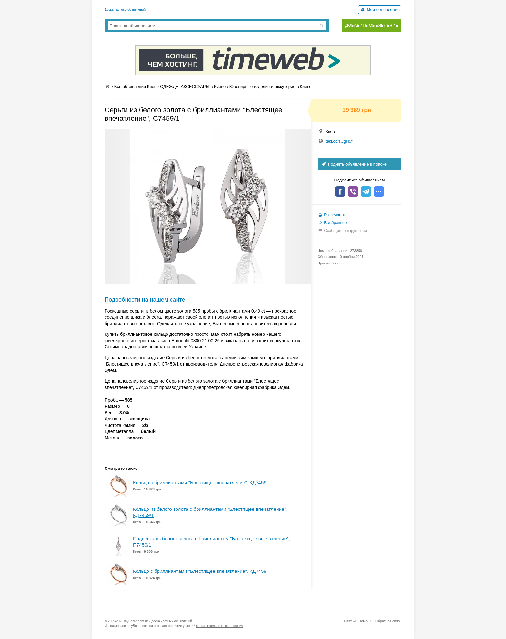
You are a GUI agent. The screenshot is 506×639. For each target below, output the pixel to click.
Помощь (365, 621)
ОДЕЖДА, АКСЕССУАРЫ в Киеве (193, 86)
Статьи (350, 621)
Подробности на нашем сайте (145, 299)
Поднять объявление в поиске (354, 164)
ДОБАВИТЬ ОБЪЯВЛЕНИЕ (371, 25)
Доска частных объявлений (125, 9)
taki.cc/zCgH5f (339, 141)
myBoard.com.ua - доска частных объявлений (158, 621)
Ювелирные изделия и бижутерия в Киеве (270, 86)
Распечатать (335, 215)
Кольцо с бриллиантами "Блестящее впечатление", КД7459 (200, 482)
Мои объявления (380, 9)
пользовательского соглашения (219, 626)
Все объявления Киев (135, 86)
